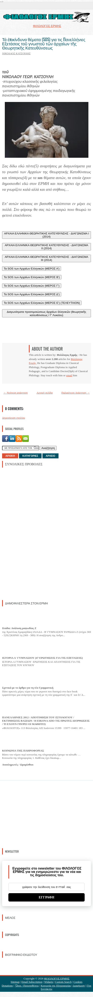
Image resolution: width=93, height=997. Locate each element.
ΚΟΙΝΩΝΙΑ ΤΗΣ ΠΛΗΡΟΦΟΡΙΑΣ (23, 750)
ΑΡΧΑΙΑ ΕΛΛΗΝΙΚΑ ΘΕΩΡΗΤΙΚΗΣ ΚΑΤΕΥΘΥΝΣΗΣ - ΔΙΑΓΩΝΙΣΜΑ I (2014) (46, 235)
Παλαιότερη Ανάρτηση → (75, 392)
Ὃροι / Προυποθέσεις (27, 985)
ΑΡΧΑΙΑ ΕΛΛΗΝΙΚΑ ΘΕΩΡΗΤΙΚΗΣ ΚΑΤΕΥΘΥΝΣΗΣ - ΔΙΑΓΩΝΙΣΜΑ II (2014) (46, 247)
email (69, 375)
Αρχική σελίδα (45, 392)
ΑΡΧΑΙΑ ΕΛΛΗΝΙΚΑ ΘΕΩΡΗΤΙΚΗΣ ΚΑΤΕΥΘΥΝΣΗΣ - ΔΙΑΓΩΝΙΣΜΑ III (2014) (46, 258)
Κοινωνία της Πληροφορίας (56, 985)
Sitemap (15, 981)
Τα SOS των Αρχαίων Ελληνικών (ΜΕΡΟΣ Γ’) (32, 285)
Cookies (78, 981)
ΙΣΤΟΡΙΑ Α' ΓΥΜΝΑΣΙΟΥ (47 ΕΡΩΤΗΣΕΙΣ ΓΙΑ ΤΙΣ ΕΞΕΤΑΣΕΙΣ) (42, 657)
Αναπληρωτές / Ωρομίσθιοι (17, 764)
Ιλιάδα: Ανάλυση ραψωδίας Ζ (19, 628)
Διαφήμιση (79, 985)
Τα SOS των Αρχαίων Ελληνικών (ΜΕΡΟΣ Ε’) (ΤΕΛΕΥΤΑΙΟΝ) (42, 302)
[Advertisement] (33, 533)
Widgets (48, 981)
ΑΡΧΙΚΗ (10, 455)
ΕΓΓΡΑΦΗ (46, 897)
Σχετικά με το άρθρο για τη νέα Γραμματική (27, 687)
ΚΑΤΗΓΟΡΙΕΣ (30, 455)
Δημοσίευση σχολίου (13, 417)
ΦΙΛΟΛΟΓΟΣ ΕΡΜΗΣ (56, 978)
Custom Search (63, 981)
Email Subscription (32, 981)
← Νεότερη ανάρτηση (15, 392)
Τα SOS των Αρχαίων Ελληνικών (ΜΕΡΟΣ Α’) (31, 268)
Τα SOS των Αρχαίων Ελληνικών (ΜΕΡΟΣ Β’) (32, 277)
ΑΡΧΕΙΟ (50, 455)
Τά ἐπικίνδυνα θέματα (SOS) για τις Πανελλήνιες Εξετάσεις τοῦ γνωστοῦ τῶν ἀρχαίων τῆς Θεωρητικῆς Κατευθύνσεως (43, 43)
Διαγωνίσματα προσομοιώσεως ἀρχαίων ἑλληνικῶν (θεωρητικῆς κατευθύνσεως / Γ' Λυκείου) (46, 313)
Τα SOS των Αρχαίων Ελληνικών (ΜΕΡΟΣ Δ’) (32, 294)
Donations (7, 985)
